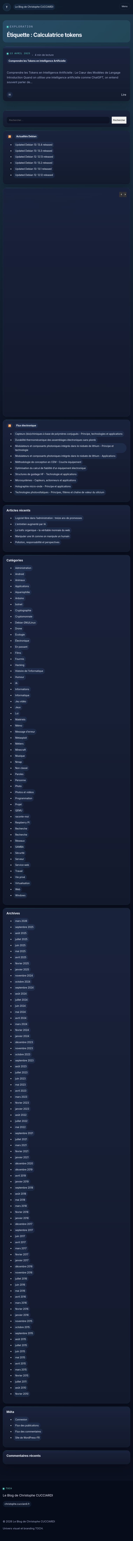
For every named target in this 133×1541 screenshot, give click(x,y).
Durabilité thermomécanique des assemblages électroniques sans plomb (55, 440)
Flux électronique (26, 425)
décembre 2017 (23, 1224)
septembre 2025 (24, 927)
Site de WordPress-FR (27, 1437)
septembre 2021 (24, 1133)
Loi (17, 713)
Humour (19, 677)
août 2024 (21, 993)
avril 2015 (20, 1363)
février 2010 (21, 1393)
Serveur (19, 859)
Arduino (19, 598)
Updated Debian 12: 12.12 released (34, 175)
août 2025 (21, 933)
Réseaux (20, 840)
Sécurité (19, 853)
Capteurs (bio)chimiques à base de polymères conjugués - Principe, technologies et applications (68, 433)
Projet (18, 804)
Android (19, 574)
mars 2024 (21, 1024)
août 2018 (20, 1193)
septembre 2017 (24, 1230)
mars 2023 (21, 1096)
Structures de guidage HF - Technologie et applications (45, 474)
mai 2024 (20, 1012)
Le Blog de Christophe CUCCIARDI (34, 6)
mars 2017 (21, 1248)
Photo (18, 786)
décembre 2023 (24, 1042)
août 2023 (21, 1066)
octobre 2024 (22, 981)
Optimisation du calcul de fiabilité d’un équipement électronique (50, 468)
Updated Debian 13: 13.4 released (33, 144)
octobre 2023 (22, 1054)
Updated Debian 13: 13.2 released (33, 162)
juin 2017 (20, 1236)
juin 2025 (20, 945)
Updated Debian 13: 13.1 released (33, 169)
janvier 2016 (22, 1315)
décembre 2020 (24, 1163)
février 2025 (22, 963)
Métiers (19, 743)
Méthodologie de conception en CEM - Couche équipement (48, 462)
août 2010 (20, 1387)
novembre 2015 (23, 1321)
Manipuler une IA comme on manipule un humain (42, 536)
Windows (20, 895)
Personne (20, 780)
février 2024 (22, 1030)
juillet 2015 (21, 1345)
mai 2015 (20, 1357)
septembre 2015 (24, 1333)
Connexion (21, 1419)
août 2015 (20, 1339)
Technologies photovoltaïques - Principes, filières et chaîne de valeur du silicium (59, 492)
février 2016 (21, 1309)
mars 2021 (21, 1145)
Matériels (20, 719)
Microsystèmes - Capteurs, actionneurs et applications (45, 480)
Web (17, 889)
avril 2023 (20, 1090)
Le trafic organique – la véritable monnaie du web (42, 530)
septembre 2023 (24, 1060)
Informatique (22, 695)
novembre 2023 (24, 1048)
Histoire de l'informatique (29, 671)
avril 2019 (20, 1175)
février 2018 (21, 1212)
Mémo (18, 725)
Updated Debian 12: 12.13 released (34, 156)
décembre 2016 (24, 1266)
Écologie (20, 634)
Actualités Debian (26, 136)
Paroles (19, 774)
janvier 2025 (22, 969)
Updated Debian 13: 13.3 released (33, 150)
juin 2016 (20, 1284)
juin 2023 (20, 1078)
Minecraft (20, 749)
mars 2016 (21, 1302)
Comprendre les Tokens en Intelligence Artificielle (37, 60)
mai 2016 (20, 1290)
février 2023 (22, 1102)
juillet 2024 (21, 999)
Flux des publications (27, 1425)
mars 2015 (21, 1369)
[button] (125, 194)
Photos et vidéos (24, 792)
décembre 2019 (24, 1169)
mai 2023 (20, 1084)
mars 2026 (21, 921)
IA (10, 94)
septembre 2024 (24, 987)
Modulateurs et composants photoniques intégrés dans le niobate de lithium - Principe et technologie (64, 448)
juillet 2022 (21, 1121)
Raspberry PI (22, 822)
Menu (125, 6)
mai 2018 (20, 1199)
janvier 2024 (22, 1036)
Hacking (19, 665)
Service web (22, 865)
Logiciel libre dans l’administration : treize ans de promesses (48, 518)
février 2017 (21, 1254)
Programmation (23, 798)
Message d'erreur (25, 731)
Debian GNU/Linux (25, 622)
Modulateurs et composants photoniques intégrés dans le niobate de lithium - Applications (65, 456)
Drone (18, 628)
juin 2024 (20, 1005)
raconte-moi (22, 816)
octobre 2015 (22, 1327)
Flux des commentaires (28, 1431)
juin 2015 (20, 1351)
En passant (21, 646)
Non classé (21, 768)
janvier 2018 (22, 1218)
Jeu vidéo (20, 701)
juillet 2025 (21, 939)
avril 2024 (20, 1018)
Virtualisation (22, 883)
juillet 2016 (21, 1278)
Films (18, 653)
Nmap (18, 762)
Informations (22, 689)
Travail (19, 871)
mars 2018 (21, 1206)
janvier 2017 (22, 1260)
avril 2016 (20, 1296)
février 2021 (21, 1151)
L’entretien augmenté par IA (30, 524)
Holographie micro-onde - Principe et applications (43, 486)
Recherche (21, 828)
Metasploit (21, 737)
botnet (18, 604)
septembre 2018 (24, 1187)
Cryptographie (23, 610)
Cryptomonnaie (23, 616)
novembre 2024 (24, 975)
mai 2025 (20, 951)
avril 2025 (20, 957)
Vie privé (20, 877)
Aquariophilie (22, 592)
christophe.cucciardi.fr (17, 1504)
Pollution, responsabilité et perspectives (37, 542)
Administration (23, 568)
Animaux (20, 580)
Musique (20, 755)
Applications (22, 586)
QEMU (18, 810)
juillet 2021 (21, 1139)
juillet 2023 (21, 1072)
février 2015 (21, 1375)
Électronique (22, 640)
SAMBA (19, 846)
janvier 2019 (22, 1181)
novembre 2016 (23, 1272)
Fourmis (19, 659)
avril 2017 (20, 1242)
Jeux (18, 707)
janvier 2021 (22, 1157)
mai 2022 (20, 1127)
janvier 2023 (22, 1108)
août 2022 (21, 1115)
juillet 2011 (21, 1381)
